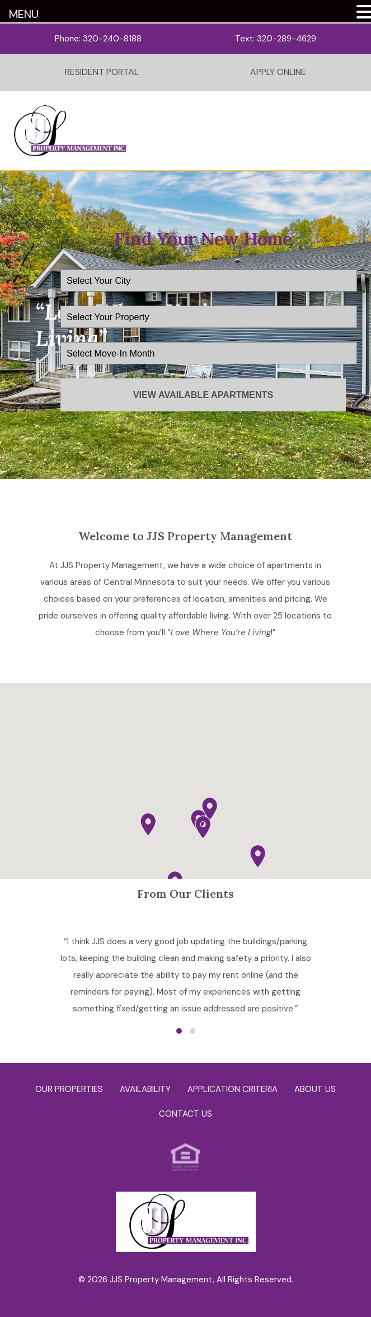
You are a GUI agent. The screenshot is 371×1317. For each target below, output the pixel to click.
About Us (315, 1089)
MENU (24, 14)
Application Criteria (232, 1089)
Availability (145, 1089)
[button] (203, 826)
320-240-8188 (112, 38)
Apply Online (278, 72)
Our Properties (69, 1089)
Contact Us (185, 1113)
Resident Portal (102, 72)
